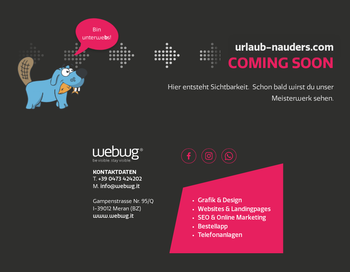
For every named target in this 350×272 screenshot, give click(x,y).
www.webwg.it (113, 216)
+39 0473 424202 (120, 179)
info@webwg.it (120, 186)
